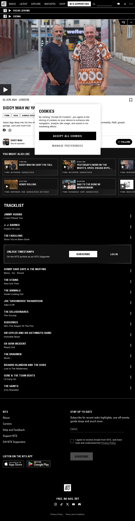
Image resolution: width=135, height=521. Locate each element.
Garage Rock (28, 115)
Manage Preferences (67, 145)
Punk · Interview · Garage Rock (19, 172)
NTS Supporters (79, 3)
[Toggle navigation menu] (131, 3)
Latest (23, 3)
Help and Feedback (14, 430)
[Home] (3, 3)
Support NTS (10, 436)
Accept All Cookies (67, 136)
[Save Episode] (131, 99)
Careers (7, 423)
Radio (12, 3)
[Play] (67, 57)
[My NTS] (125, 3)
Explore (36, 3)
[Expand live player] (131, 22)
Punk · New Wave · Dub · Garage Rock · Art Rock (26, 192)
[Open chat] (118, 3)
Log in (114, 254)
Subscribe (83, 254)
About (6, 417)
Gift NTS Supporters (14, 442)
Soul (15, 115)
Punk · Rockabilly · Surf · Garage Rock (80, 192)
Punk (6, 115)
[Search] (94, 4)
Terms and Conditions (75, 514)
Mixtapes (50, 3)
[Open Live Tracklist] (122, 22)
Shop (62, 3)
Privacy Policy (108, 443)
